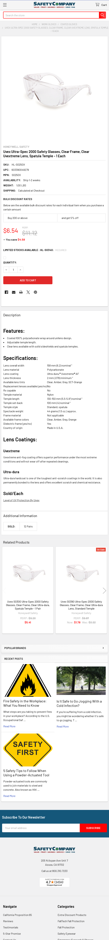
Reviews (8, 921)
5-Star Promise (12, 933)
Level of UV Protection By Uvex (21, 500)
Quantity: (10, 262)
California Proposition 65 (17, 914)
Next (104, 590)
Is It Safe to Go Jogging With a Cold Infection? (79, 703)
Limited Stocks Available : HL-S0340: (34, 249)
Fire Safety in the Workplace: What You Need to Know (24, 703)
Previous (4, 590)
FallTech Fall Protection (71, 921)
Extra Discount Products (72, 914)
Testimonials (10, 927)
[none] (54, 89)
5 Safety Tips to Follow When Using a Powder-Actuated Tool (26, 773)
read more (9, 726)
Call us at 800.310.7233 (54, 870)
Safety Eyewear (67, 933)
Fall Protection (66, 927)
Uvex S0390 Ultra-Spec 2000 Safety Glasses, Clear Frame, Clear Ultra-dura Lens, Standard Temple (81, 605)
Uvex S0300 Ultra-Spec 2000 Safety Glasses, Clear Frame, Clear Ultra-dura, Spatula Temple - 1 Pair (28, 605)
